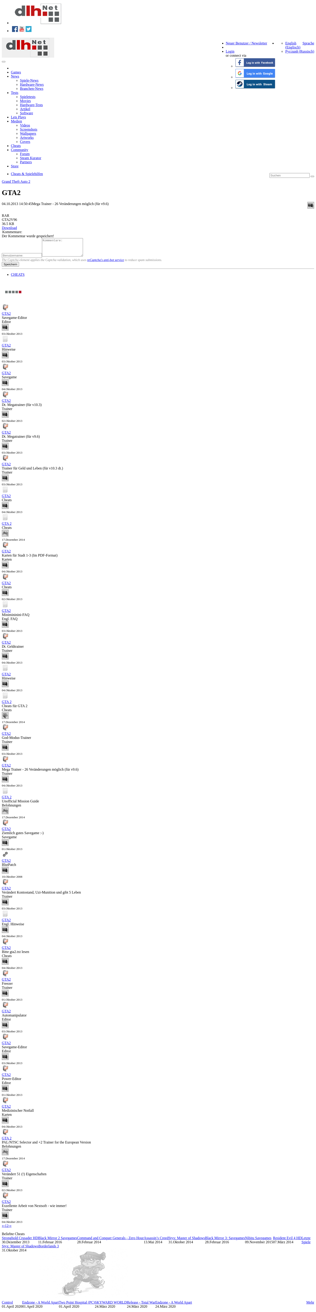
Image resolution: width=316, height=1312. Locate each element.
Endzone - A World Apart (40, 1306)
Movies (25, 101)
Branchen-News (31, 88)
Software (26, 113)
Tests (14, 93)
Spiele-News (29, 80)
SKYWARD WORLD (111, 1306)
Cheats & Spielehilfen (27, 174)
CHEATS (17, 278)
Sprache (308, 43)
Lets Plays (18, 117)
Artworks (27, 137)
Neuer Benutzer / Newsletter (246, 43)
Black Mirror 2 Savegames (57, 1241)
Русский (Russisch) (299, 51)
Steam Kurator (30, 158)
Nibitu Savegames (258, 1241)
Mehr (310, 1306)
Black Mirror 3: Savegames (225, 1241)
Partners (26, 162)
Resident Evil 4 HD (287, 1241)
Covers (25, 142)
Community (19, 150)
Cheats (16, 146)
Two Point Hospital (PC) (77, 1306)
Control (7, 1306)
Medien (16, 121)
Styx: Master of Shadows (186, 1241)
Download (9, 228)
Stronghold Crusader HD (20, 1241)
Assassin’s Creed (156, 1241)
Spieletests (27, 97)
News (15, 76)
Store (15, 166)
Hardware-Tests (31, 105)
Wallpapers (28, 133)
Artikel (25, 109)
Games (16, 72)
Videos (25, 125)
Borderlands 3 (48, 1249)
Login (230, 51)
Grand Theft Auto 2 (16, 181)
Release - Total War (141, 1306)
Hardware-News (32, 84)
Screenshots (28, 129)
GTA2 (6, 317)
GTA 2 (7, 527)
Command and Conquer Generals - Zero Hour (110, 1241)
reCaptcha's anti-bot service (105, 263)
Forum (25, 154)
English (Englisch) (292, 45)
